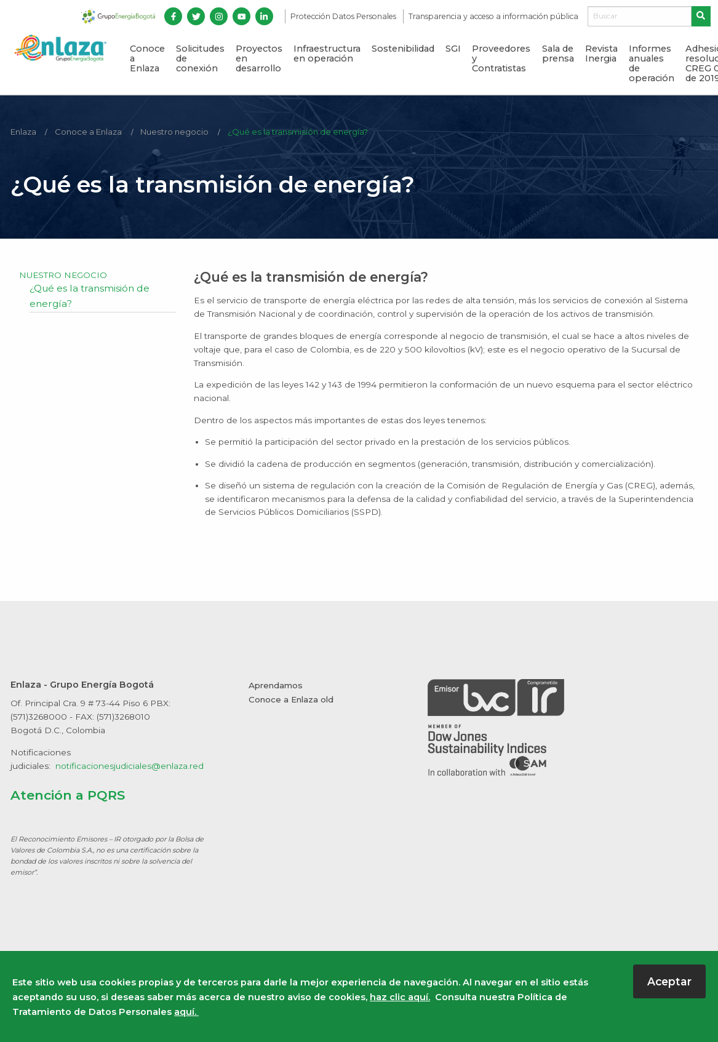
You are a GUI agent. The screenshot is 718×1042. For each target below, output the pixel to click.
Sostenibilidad (403, 48)
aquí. (186, 1011)
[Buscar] (640, 16)
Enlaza (23, 132)
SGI (453, 48)
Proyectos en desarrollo (259, 58)
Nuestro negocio (176, 132)
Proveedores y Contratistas (501, 58)
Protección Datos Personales (344, 16)
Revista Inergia (601, 53)
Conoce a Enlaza (147, 58)
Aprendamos (276, 685)
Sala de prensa (558, 53)
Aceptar (669, 981)
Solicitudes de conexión (200, 58)
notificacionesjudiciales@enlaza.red (129, 766)
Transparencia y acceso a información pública (493, 16)
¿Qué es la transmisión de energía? (301, 132)
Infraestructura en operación (327, 53)
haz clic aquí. (400, 997)
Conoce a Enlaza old (292, 699)
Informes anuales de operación (651, 63)
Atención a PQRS (68, 795)
